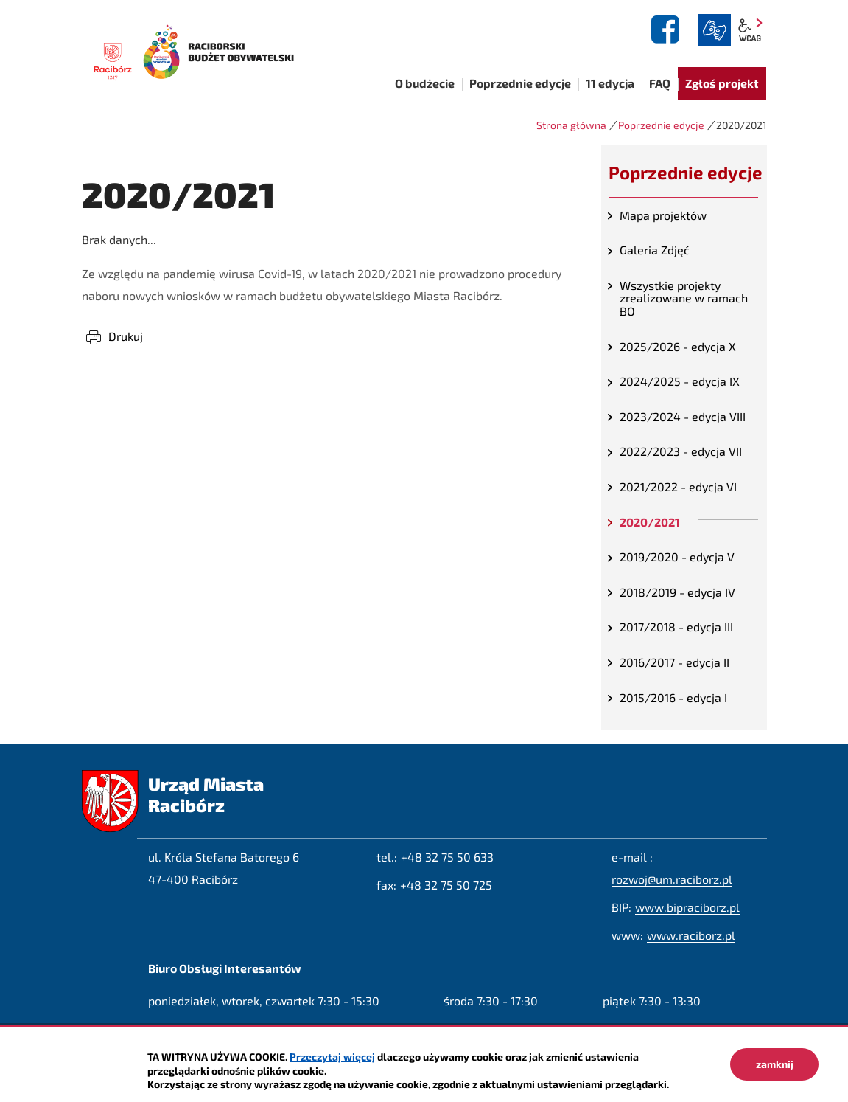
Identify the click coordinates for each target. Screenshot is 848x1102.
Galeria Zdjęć (655, 250)
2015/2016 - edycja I (673, 697)
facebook (667, 29)
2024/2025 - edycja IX (680, 381)
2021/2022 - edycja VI (678, 486)
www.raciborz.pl (691, 935)
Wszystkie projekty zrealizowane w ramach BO (684, 298)
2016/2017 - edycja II (674, 662)
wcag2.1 (750, 30)
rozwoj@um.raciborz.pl (672, 879)
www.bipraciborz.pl (687, 907)
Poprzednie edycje (661, 125)
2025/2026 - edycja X (678, 346)
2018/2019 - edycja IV (677, 592)
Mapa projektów (663, 215)
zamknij (774, 1064)
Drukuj (125, 336)
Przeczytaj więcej (332, 1056)
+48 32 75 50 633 (447, 857)
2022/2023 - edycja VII (681, 451)
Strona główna (571, 125)
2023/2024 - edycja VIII (683, 416)
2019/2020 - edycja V (677, 557)
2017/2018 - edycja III (676, 627)
